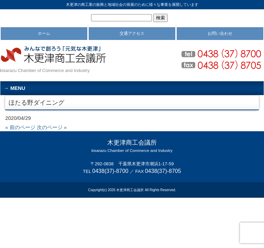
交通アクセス (132, 33)
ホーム (44, 33)
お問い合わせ (220, 33)
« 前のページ (20, 127)
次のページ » (52, 127)
